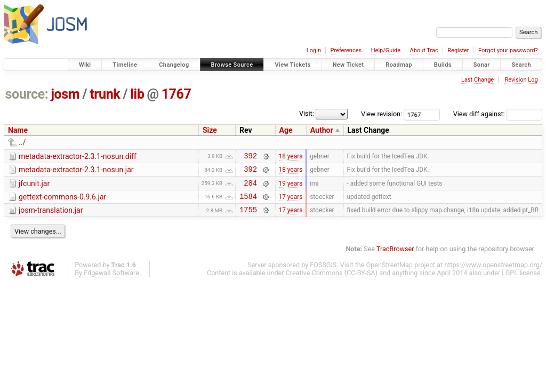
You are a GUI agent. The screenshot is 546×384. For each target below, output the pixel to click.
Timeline (125, 64)
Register (458, 50)
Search (521, 64)
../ (22, 142)
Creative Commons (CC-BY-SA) (332, 281)
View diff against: (497, 114)
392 (250, 157)
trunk (105, 94)
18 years (291, 157)
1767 (176, 94)
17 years (291, 202)
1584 (248, 202)
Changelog (174, 64)
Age (286, 130)
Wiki (85, 64)
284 (250, 187)
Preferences (346, 50)
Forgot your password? (508, 50)
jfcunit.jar (34, 186)
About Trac (424, 50)
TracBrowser (395, 257)
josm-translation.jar (51, 216)
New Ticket (348, 64)
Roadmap (399, 64)
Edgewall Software (111, 281)
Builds (443, 64)
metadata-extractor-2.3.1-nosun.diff (77, 156)
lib (137, 94)
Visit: (306, 113)
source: (27, 94)
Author (321, 130)
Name (18, 130)
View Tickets (292, 64)
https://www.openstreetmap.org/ (493, 273)
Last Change (477, 79)
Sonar (481, 64)
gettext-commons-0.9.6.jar (62, 201)
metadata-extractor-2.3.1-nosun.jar (76, 171)
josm (65, 94)
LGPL (510, 281)
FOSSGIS (323, 273)
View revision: (381, 114)
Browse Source (232, 64)
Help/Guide (385, 50)
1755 (248, 217)
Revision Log (520, 79)
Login (314, 50)
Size (210, 130)
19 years (291, 187)
